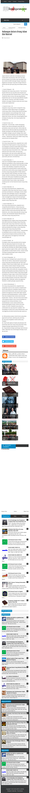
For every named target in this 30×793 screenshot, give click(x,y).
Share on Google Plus (9, 346)
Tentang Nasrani (6, 37)
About (9, 1)
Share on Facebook (8, 337)
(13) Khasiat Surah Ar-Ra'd (13, 650)
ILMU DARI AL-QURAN (19, 789)
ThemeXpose (20, 791)
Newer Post (4, 511)
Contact (14, 1)
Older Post (26, 511)
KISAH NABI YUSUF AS (12, 634)
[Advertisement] (16, 15)
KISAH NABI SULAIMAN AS (13, 684)
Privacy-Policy (21, 1)
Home (5, 1)
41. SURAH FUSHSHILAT (12, 676)
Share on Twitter (7, 341)
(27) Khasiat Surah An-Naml (13, 626)
